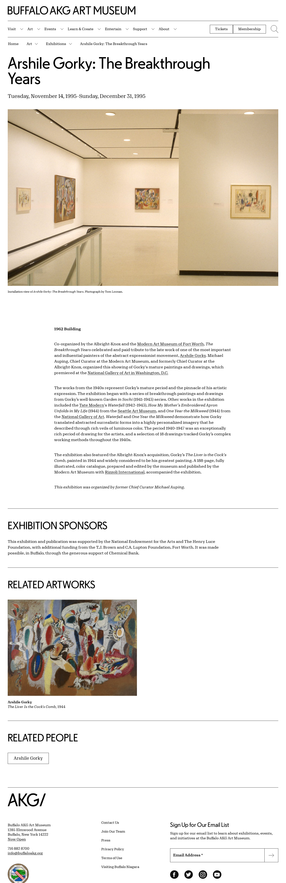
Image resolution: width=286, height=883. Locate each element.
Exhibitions (56, 44)
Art (30, 29)
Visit (12, 29)
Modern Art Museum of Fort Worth (170, 344)
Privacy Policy (112, 849)
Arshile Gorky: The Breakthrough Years (113, 44)
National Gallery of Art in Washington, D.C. (128, 373)
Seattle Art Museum (137, 411)
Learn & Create (80, 29)
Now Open (17, 839)
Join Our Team (113, 831)
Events (50, 29)
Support (140, 29)
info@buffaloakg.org (25, 853)
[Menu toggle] (274, 29)
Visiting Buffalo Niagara (120, 867)
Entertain (113, 29)
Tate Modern (91, 405)
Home (13, 44)
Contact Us (110, 822)
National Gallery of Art (83, 416)
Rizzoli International (124, 472)
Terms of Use (111, 858)
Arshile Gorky (193, 355)
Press (105, 840)
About (164, 29)
